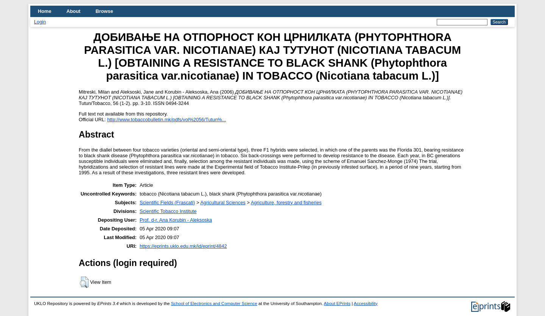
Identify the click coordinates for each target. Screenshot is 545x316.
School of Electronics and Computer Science (214, 303)
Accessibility (366, 303)
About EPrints (337, 303)
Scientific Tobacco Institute (168, 211)
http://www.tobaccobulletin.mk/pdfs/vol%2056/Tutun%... (166, 119)
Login (40, 22)
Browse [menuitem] (104, 11)
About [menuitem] (74, 11)
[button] (84, 282)
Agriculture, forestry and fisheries (286, 202)
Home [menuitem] (44, 11)
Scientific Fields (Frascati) (167, 202)
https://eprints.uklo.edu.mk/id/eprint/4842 (183, 246)
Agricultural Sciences (223, 202)
